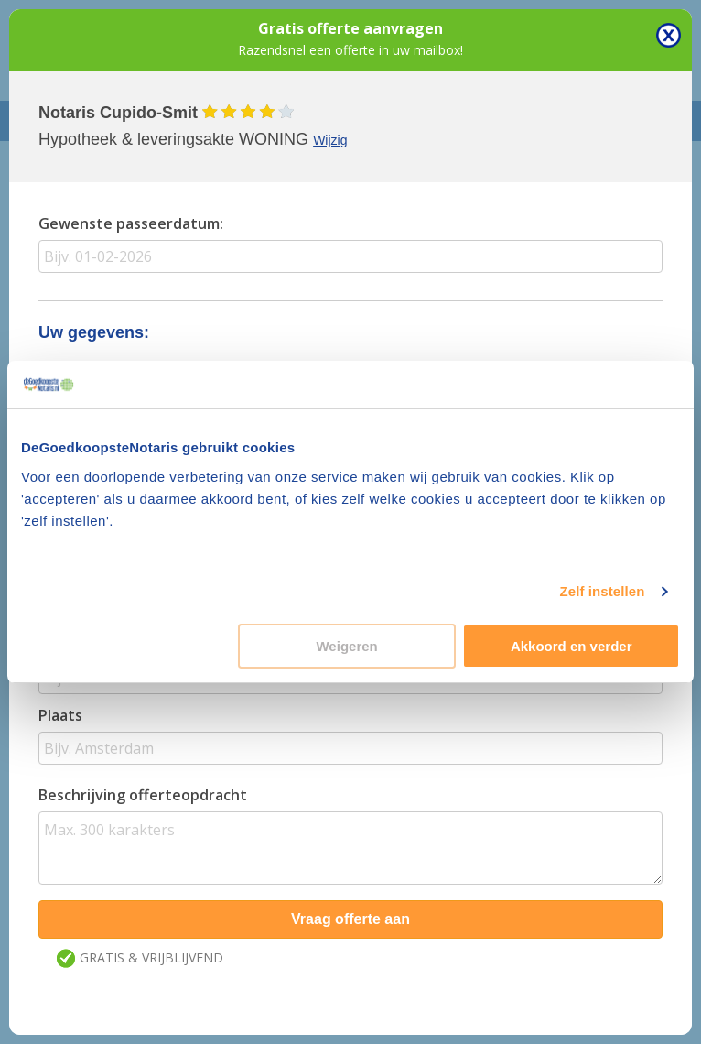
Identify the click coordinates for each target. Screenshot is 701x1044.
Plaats (60, 715)
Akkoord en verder (571, 646)
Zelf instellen (601, 591)
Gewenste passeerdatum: (130, 223)
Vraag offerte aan (350, 919)
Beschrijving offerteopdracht (142, 795)
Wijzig (330, 140)
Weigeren (346, 646)
